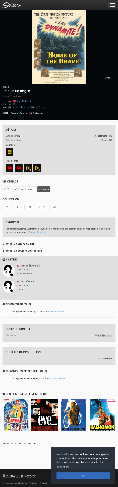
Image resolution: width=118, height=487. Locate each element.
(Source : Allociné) (37, 232)
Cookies (33, 483)
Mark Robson (23, 101)
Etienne (13, 443)
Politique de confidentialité (15, 483)
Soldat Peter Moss (25, 273)
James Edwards (19, 107)
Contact (43, 483)
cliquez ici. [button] (63, 467)
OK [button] (83, 475)
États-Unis (36, 113)
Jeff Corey (39, 107)
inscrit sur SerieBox (56, 311)
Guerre (23, 113)
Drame (14, 113)
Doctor (20, 289)
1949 (6, 87)
